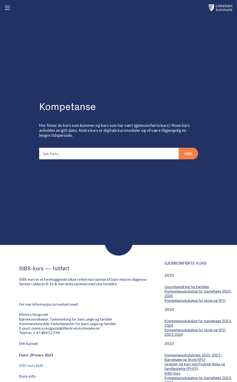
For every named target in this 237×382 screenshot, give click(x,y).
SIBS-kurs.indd (31, 365)
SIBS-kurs (172, 373)
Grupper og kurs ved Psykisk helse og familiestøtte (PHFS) (194, 366)
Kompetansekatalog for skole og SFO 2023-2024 (195, 331)
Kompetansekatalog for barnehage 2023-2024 (198, 322)
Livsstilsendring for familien (186, 286)
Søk (188, 153)
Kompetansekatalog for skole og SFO (195, 300)
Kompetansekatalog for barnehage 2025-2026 (198, 293)
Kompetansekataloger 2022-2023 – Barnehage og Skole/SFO (193, 357)
